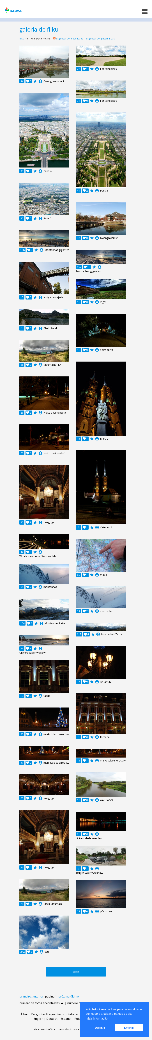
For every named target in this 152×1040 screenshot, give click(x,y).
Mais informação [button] (96, 1018)
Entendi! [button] (129, 1027)
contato (68, 1014)
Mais (75, 972)
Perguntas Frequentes (46, 1014)
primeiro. (25, 996)
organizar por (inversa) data (101, 38)
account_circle (40, 81)
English (38, 1019)
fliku (21, 38)
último (74, 996)
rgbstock (13, 10)
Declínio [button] (100, 1027)
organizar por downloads (69, 38)
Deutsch (51, 1019)
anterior (37, 996)
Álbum (25, 1014)
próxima (64, 996)
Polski (78, 1019)
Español (66, 1019)
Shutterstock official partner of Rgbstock (55, 1029)
